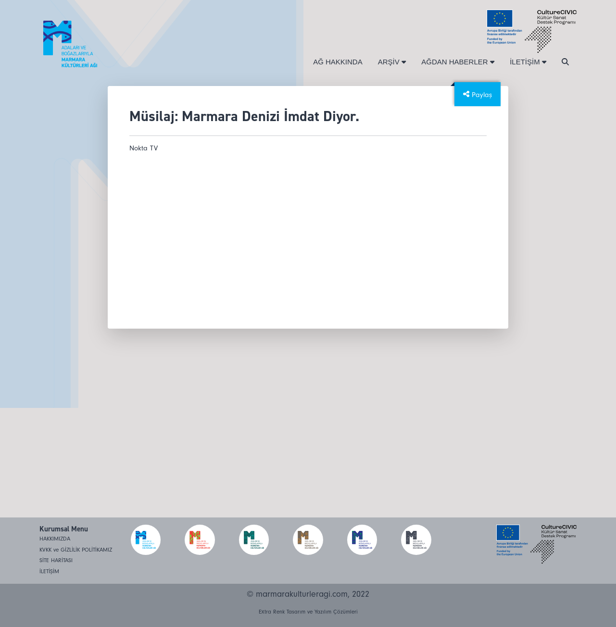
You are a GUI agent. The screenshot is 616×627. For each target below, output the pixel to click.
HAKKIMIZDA (54, 539)
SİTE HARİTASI (56, 560)
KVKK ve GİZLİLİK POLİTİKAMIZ (75, 550)
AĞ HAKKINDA (338, 62)
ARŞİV (392, 62)
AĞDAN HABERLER (457, 62)
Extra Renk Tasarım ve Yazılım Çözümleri (308, 612)
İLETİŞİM (528, 62)
